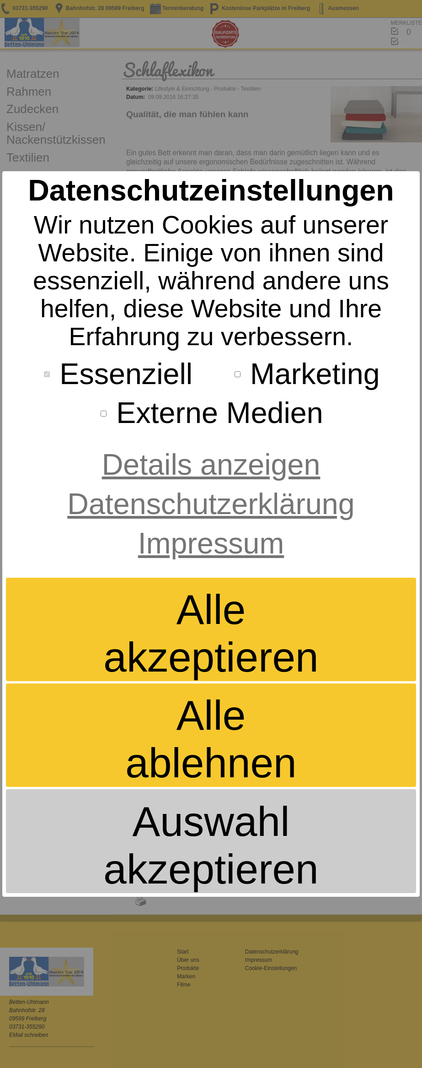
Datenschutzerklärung (211, 504)
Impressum (211, 543)
